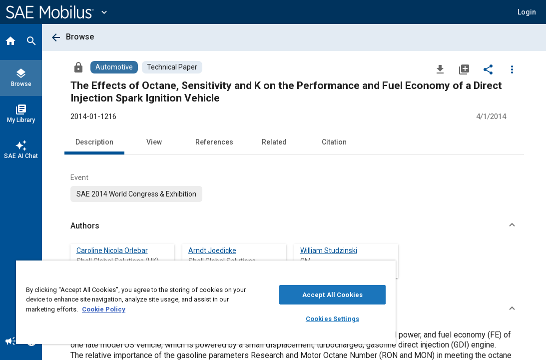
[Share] (488, 69)
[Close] (323, 271)
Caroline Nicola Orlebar (112, 250)
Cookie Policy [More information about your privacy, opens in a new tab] (173, 309)
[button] (527, 12)
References (214, 142)
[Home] (10, 42)
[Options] (512, 69)
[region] (174, 302)
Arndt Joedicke (212, 250)
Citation (334, 142)
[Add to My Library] (464, 69)
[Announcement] (10, 342)
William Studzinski (328, 250)
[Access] (78, 67)
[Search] (31, 42)
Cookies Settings (279, 318)
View (154, 142)
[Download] (440, 69)
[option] (136, 194)
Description (94, 142)
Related (274, 142)
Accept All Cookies (279, 294)
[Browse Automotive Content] (114, 67)
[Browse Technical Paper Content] (172, 67)
